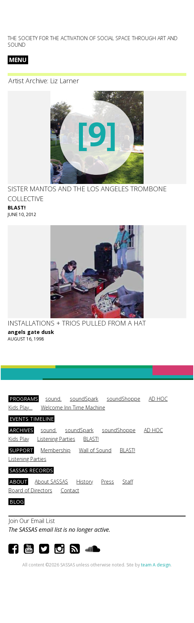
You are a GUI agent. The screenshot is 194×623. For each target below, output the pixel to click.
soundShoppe (123, 398)
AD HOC (158, 398)
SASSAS (44, 20)
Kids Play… (20, 407)
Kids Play (18, 438)
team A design (156, 565)
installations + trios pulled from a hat (77, 323)
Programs (23, 398)
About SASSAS (51, 481)
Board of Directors (30, 490)
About (18, 481)
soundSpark (84, 398)
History (84, 481)
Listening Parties (56, 438)
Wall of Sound (95, 450)
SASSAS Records (31, 470)
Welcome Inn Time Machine (73, 407)
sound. (53, 398)
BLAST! (17, 207)
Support (21, 450)
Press (107, 481)
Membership (56, 450)
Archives (21, 430)
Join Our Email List (31, 521)
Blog (16, 501)
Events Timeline (31, 418)
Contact (70, 490)
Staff (127, 481)
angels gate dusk (31, 331)
